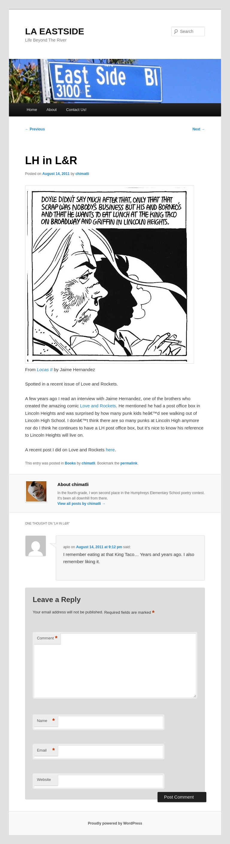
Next (199, 129)
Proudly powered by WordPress (115, 823)
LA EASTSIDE (54, 31)
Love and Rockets (97, 405)
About (51, 109)
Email (46, 750)
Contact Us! (76, 109)
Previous (35, 129)
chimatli (82, 174)
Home (32, 109)
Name (46, 721)
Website (44, 779)
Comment (47, 638)
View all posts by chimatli (82, 504)
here (110, 449)
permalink (128, 463)
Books (70, 463)
